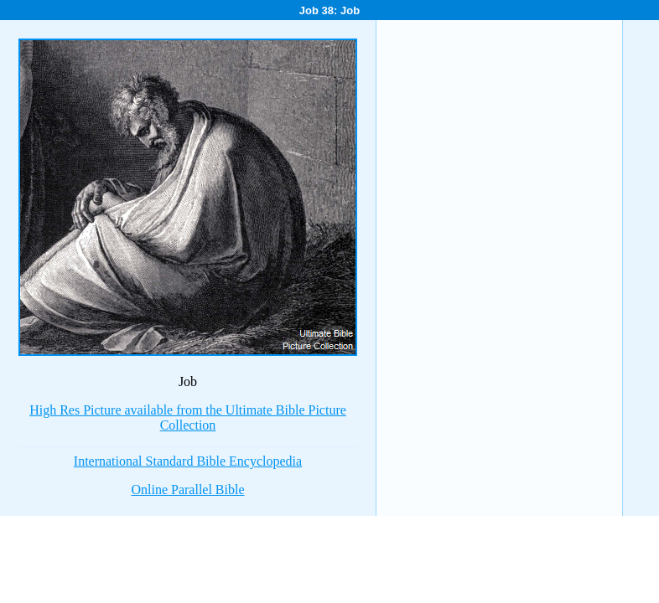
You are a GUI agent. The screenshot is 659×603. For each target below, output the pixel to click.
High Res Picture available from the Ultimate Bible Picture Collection (187, 417)
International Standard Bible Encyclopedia (188, 461)
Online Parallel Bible (187, 489)
